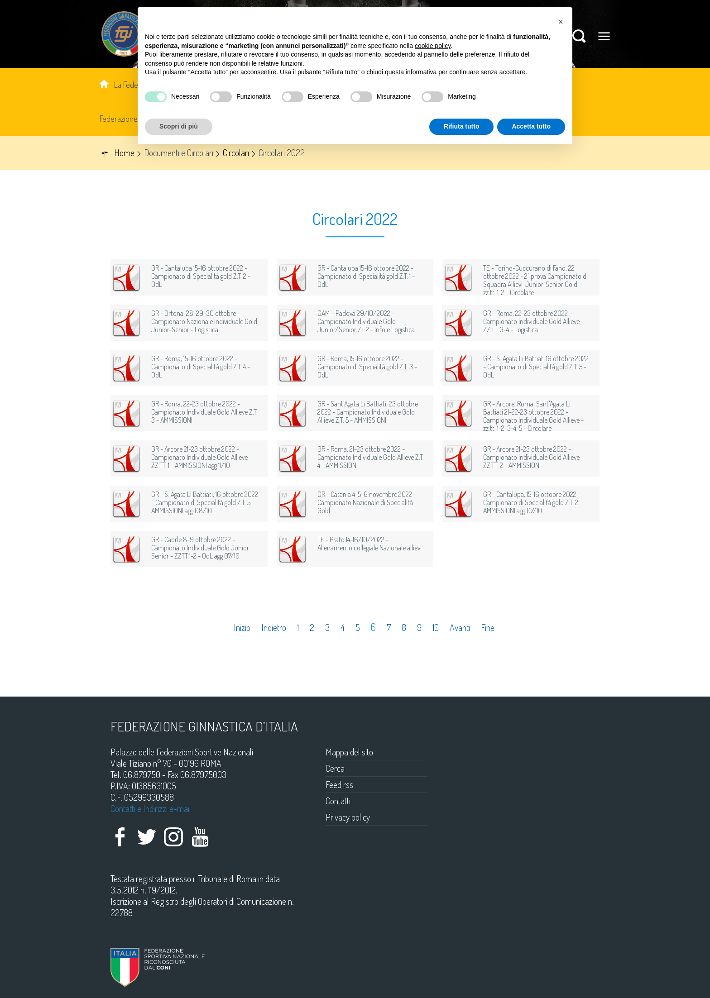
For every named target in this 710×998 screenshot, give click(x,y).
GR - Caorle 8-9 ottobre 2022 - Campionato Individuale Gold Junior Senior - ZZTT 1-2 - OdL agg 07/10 (200, 547)
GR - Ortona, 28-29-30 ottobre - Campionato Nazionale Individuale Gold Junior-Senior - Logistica (204, 321)
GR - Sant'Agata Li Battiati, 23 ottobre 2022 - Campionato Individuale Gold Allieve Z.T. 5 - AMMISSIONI (367, 412)
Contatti (338, 801)
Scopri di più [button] (178, 126)
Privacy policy (348, 817)
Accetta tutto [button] (531, 126)
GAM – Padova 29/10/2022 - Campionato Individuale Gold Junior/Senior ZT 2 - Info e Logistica (366, 321)
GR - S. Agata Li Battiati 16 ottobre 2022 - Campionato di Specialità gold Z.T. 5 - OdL (536, 366)
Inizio (242, 627)
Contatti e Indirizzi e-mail (150, 808)
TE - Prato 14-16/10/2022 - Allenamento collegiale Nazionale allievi (369, 543)
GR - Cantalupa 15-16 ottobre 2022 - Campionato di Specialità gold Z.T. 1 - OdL (366, 276)
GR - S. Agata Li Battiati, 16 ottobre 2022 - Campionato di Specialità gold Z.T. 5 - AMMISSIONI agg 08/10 (204, 502)
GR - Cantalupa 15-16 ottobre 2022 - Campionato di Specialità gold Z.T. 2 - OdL (200, 276)
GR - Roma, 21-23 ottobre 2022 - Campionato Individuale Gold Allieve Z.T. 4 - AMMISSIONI (370, 457)
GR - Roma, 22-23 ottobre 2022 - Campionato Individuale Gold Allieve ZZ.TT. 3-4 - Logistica (531, 321)
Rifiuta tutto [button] (462, 126)
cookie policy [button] (433, 45)
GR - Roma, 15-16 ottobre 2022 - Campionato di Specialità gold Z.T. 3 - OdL (367, 366)
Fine (487, 627)
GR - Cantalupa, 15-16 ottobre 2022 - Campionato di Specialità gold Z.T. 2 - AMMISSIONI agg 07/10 (532, 502)
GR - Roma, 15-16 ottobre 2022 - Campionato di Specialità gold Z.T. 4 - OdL (200, 366)
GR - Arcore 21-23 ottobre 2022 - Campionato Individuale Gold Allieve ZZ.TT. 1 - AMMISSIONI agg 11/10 (199, 457)
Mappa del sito (349, 752)
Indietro (273, 627)
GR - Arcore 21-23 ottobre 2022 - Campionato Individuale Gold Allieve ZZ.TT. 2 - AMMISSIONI (531, 457)
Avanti (460, 627)
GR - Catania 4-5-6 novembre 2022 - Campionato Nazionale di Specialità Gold (366, 502)
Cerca (335, 768)
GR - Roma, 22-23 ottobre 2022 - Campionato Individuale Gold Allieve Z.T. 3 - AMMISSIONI (204, 412)
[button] (560, 21)
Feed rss (339, 784)
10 (435, 627)
